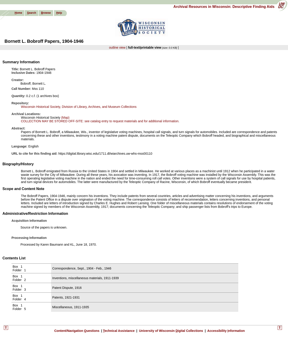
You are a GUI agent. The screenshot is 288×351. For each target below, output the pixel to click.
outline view (117, 47)
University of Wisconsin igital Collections (171, 331)
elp (59, 12)
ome (18, 12)
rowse (46, 12)
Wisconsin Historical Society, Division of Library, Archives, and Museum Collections (79, 107)
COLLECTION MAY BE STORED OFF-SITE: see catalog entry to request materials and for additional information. (100, 121)
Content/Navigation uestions (77, 331)
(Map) (64, 117)
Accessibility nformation (226, 331)
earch (31, 12)
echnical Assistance (119, 331)
